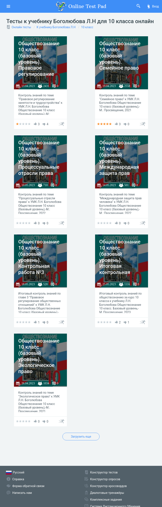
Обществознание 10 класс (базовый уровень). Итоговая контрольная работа (119, 260)
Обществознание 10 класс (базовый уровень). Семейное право (119, 56)
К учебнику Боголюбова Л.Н (56, 27)
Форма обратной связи (28, 486)
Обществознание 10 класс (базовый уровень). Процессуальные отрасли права (38, 158)
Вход (153, 6)
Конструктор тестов (104, 472)
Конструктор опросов (105, 479)
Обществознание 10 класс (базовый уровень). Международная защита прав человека (119, 161)
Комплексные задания (106, 499)
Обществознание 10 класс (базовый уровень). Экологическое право (38, 356)
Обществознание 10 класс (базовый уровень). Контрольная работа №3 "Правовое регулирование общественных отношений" (38, 269)
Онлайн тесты (21, 27)
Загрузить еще (81, 436)
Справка (18, 479)
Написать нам (22, 492)
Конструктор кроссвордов (108, 486)
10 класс (87, 27)
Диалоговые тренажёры (107, 492)
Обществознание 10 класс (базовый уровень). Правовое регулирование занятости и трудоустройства (38, 65)
